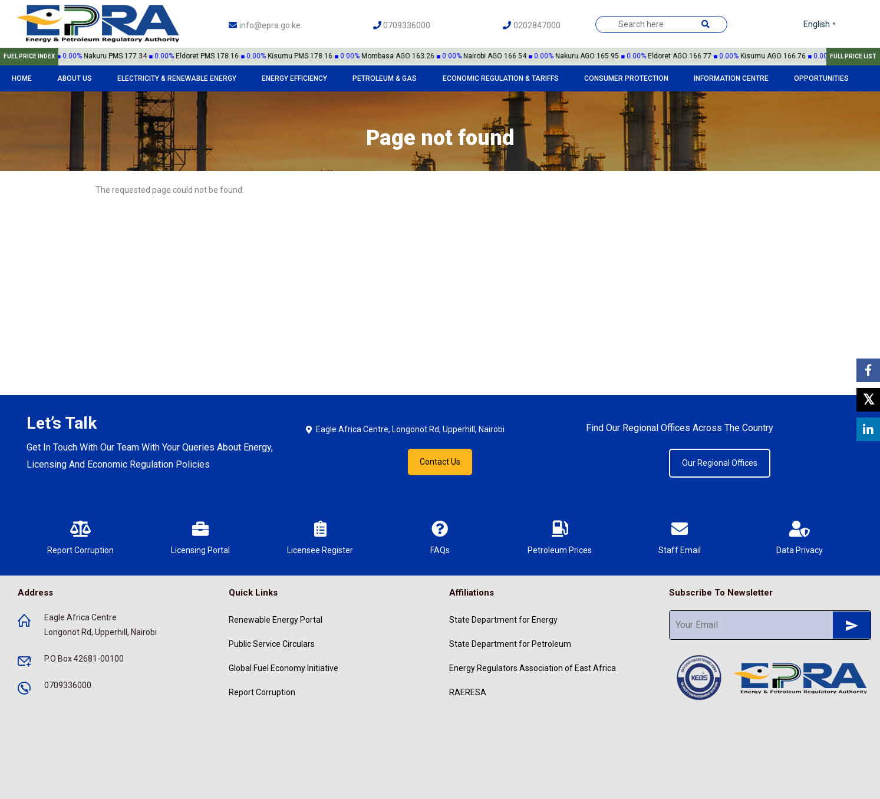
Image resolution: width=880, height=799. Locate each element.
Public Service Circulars (272, 644)
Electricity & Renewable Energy (176, 78)
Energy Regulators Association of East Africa (532, 668)
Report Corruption (262, 692)
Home (22, 78)
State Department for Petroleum (510, 644)
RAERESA (467, 692)
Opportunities (821, 78)
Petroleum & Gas (384, 78)
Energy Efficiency (294, 78)
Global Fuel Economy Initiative (283, 668)
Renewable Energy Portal (275, 619)
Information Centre (731, 78)
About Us (74, 78)
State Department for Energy (503, 619)
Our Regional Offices (719, 463)
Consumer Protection (626, 78)
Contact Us (440, 461)
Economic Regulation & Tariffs (501, 78)
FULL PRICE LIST (853, 56)
